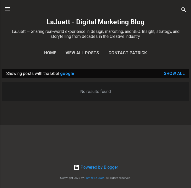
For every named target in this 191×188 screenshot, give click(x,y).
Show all (174, 73)
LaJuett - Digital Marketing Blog (95, 22)
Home (50, 52)
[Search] (184, 11)
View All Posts (82, 52)
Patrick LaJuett (94, 178)
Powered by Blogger (95, 167)
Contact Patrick (127, 52)
